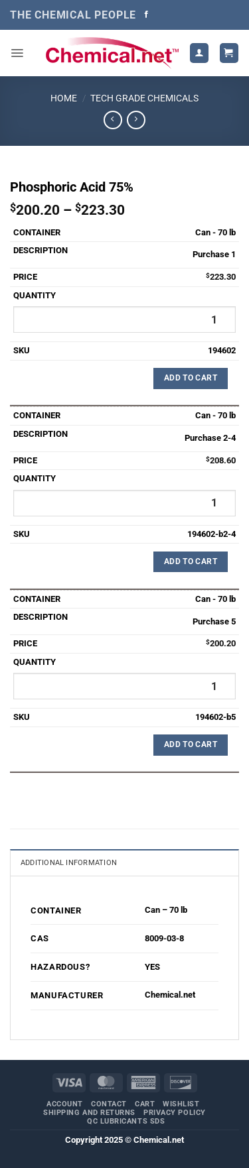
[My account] (199, 52)
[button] (17, 53)
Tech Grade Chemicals (144, 98)
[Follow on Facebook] (146, 15)
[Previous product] (136, 120)
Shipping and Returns (89, 1112)
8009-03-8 (164, 938)
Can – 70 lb (166, 910)
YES (152, 967)
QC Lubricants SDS (126, 1121)
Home (63, 98)
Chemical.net (170, 995)
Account (64, 1104)
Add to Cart (190, 377)
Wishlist (181, 1104)
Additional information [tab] (69, 862)
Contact (109, 1104)
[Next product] (113, 120)
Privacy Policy (174, 1112)
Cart (145, 1104)
